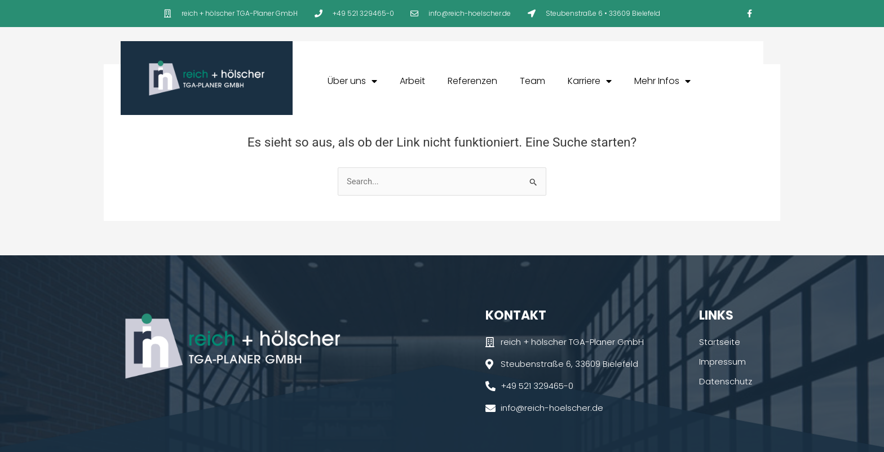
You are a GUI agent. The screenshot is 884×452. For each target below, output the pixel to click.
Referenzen (472, 80)
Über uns (352, 81)
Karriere (590, 81)
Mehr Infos (662, 81)
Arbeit (412, 80)
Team (532, 80)
